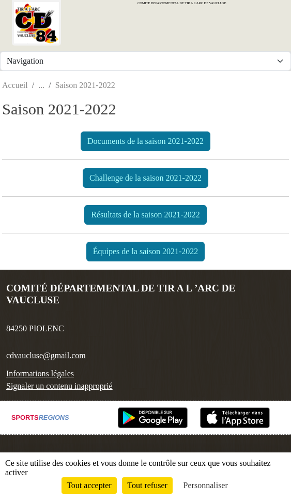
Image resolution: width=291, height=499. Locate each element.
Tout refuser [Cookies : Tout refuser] (147, 485)
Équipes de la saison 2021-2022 (145, 251)
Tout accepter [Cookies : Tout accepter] (89, 485)
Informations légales (40, 373)
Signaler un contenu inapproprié (59, 385)
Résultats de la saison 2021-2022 (145, 214)
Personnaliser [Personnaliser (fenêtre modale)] (205, 485)
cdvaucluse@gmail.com (46, 355)
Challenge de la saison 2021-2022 (145, 177)
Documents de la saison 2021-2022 (145, 141)
